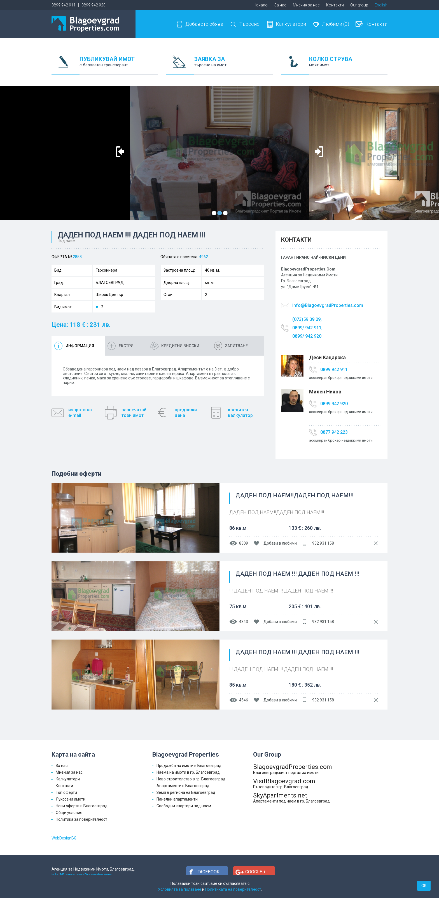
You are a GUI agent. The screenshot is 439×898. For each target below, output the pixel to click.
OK (423, 885)
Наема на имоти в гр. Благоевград (188, 772)
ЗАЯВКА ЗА (233, 65)
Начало (260, 5)
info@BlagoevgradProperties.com (327, 305)
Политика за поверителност (81, 819)
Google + (255, 871)
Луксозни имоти (70, 799)
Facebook (208, 871)
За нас (280, 5)
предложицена (186, 412)
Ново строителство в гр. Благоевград (191, 779)
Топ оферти (66, 792)
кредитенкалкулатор (240, 412)
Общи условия (69, 812)
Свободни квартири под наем (184, 806)
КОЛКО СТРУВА (348, 65)
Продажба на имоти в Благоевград (189, 765)
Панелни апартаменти (177, 799)
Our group (359, 5)
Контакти (335, 5)
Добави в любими (280, 543)
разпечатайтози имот (134, 412)
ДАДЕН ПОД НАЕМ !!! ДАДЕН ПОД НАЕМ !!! (297, 574)
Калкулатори (291, 24)
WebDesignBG (64, 838)
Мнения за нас (306, 5)
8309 (243, 543)
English (381, 5)
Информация (80, 346)
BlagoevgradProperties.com (292, 769)
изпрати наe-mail (80, 412)
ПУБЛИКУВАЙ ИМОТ (119, 65)
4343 (243, 621)
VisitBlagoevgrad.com (292, 783)
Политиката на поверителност (233, 889)
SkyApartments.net (292, 797)
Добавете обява (204, 24)
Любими (335, 24)
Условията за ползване (179, 889)
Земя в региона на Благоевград (186, 792)
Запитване (236, 346)
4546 (243, 700)
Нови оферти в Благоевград (82, 806)
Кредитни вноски (180, 346)
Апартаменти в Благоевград (183, 785)
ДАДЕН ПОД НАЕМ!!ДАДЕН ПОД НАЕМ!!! (294, 496)
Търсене (249, 24)
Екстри (126, 346)
